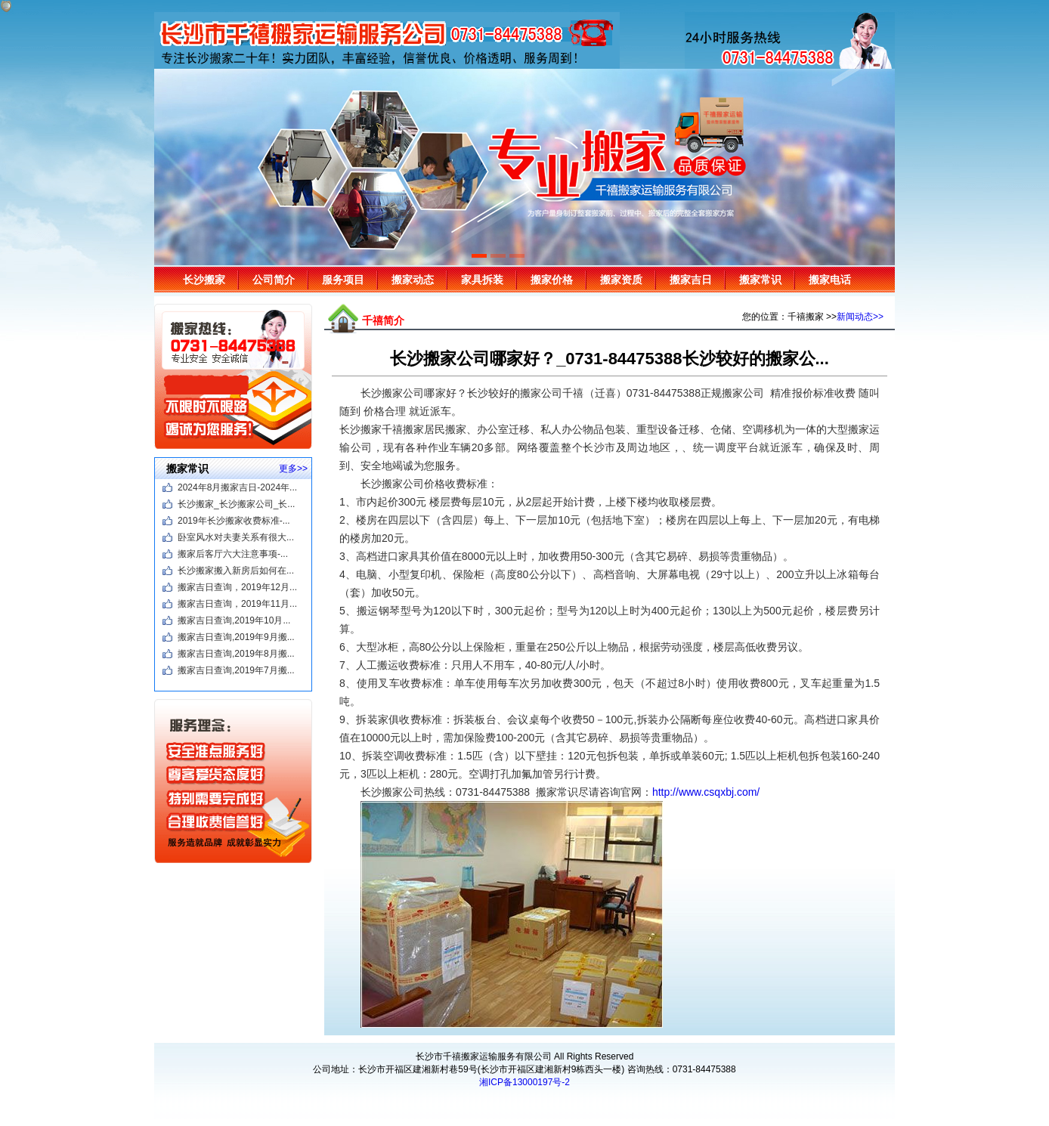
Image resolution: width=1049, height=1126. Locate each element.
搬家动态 (412, 280)
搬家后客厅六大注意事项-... (233, 554)
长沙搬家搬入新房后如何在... (236, 570)
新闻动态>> (860, 316)
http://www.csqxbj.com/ (706, 792)
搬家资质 (621, 280)
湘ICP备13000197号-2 (524, 1082)
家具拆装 (482, 280)
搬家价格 (552, 280)
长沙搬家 (204, 280)
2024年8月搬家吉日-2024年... (237, 487)
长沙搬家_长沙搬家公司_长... (236, 504)
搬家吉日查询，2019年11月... (237, 604)
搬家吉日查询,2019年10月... (234, 620)
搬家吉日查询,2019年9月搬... (236, 637)
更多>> (293, 468)
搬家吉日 (691, 280)
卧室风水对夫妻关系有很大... (236, 537)
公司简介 (273, 280)
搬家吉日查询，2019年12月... (237, 587)
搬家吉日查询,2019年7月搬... (236, 670)
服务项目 (343, 280)
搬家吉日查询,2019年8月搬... (236, 653)
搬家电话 (830, 280)
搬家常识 (760, 280)
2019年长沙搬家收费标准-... (234, 520)
